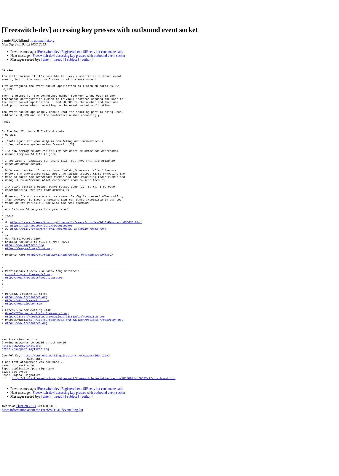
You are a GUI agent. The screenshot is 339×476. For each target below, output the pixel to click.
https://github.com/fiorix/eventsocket (41, 257)
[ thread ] (57, 59)
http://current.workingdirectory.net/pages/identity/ (70, 292)
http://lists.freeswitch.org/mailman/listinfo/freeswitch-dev (55, 366)
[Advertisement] (169, 11)
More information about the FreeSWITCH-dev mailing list (42, 472)
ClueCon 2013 (26, 468)
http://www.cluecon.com (23, 351)
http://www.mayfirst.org (24, 281)
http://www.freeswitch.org (26, 343)
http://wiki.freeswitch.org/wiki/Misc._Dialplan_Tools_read (58, 261)
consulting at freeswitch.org (28, 316)
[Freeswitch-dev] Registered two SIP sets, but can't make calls (80, 51)
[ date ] (46, 59)
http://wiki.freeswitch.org (27, 347)
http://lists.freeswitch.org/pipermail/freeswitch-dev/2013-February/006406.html (76, 253)
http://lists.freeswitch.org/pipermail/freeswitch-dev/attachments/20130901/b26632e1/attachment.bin (94, 440)
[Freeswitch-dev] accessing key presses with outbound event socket (78, 55)
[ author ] (86, 59)
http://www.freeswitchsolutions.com (33, 320)
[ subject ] (72, 59)
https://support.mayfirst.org (28, 285)
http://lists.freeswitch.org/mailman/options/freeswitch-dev (74, 370)
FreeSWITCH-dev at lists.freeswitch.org (37, 362)
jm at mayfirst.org (42, 40)
